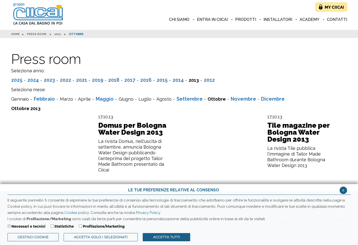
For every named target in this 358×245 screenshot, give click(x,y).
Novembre (243, 99)
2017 (129, 80)
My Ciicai (334, 7)
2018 (113, 80)
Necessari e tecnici (28, 226)
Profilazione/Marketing (104, 226)
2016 (146, 80)
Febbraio (44, 99)
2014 (178, 80)
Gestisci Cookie (33, 237)
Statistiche (64, 226)
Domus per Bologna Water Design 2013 (132, 129)
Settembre (190, 99)
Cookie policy (76, 212)
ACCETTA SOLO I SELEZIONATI (101, 237)
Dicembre (273, 99)
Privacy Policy (148, 212)
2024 (33, 80)
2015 (162, 80)
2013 (57, 34)
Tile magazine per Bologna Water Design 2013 (298, 132)
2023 (49, 80)
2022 (65, 80)
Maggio (105, 99)
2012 (209, 80)
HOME (15, 34)
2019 (97, 80)
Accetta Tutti (166, 237)
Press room (36, 34)
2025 (16, 80)
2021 (81, 80)
